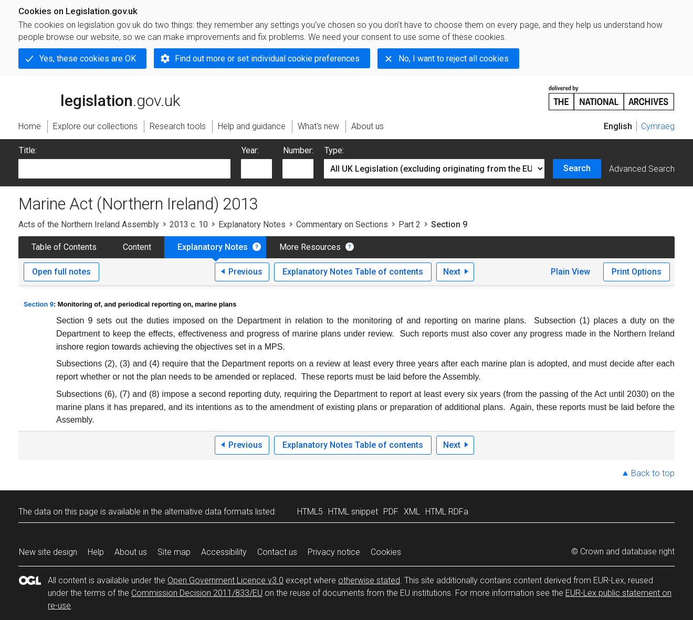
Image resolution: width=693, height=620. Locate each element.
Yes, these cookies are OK (87, 59)
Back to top (653, 473)
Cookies (386, 552)
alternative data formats (208, 512)
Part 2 (409, 224)
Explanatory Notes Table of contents (352, 272)
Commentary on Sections (342, 224)
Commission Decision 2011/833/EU (196, 593)
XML (412, 512)
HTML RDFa (446, 512)
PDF (390, 512)
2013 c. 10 (189, 224)
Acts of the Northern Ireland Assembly (88, 224)
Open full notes (61, 272)
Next (451, 272)
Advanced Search (642, 169)
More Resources (310, 247)
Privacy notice (334, 552)
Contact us (277, 552)
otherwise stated (369, 580)
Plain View (570, 272)
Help (96, 552)
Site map (174, 552)
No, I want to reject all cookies (453, 59)
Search (577, 168)
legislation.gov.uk (99, 97)
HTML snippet (353, 512)
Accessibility (224, 552)
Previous (245, 272)
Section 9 (39, 304)
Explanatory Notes (252, 224)
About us (130, 552)
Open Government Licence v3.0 (225, 580)
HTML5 (310, 512)
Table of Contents (64, 247)
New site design (48, 552)
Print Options (637, 272)
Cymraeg (658, 126)
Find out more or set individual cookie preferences (267, 59)
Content (137, 247)
